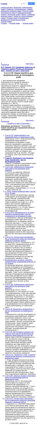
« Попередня (5, 64)
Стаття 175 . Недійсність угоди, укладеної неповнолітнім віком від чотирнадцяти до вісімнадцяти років (20, 356)
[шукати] (23, 3)
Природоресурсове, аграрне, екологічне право (16, 13)
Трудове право (12, 18)
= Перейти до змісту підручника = (18, 123)
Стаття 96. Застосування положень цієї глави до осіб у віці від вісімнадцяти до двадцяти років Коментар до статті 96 (19, 333)
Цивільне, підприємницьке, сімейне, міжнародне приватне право (17, 10)
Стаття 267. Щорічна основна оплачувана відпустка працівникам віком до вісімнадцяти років (20, 377)
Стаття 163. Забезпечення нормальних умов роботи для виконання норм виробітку (19, 168)
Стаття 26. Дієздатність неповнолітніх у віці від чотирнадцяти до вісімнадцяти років (19, 310)
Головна (4, 23)
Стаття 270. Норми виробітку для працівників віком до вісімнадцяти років (19, 136)
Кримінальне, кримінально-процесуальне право (15, 19)
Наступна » (30, 64)
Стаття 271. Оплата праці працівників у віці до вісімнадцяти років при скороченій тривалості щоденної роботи (20, 238)
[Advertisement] (18, 42)
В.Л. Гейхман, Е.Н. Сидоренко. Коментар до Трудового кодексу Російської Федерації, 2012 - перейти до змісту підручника (18, 69)
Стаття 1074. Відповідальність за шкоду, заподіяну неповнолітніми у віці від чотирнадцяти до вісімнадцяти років (20, 214)
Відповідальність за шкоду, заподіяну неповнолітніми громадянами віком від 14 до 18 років (20, 261)
